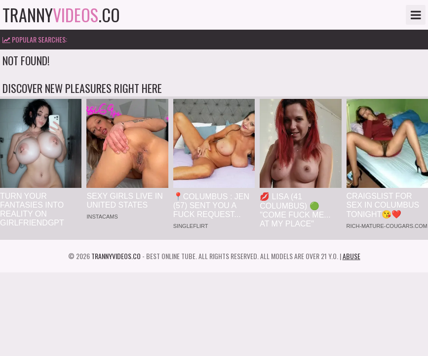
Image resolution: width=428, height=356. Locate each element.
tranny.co (61, 15)
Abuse (351, 256)
